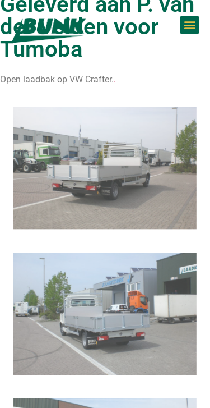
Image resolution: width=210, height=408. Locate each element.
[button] (189, 25)
